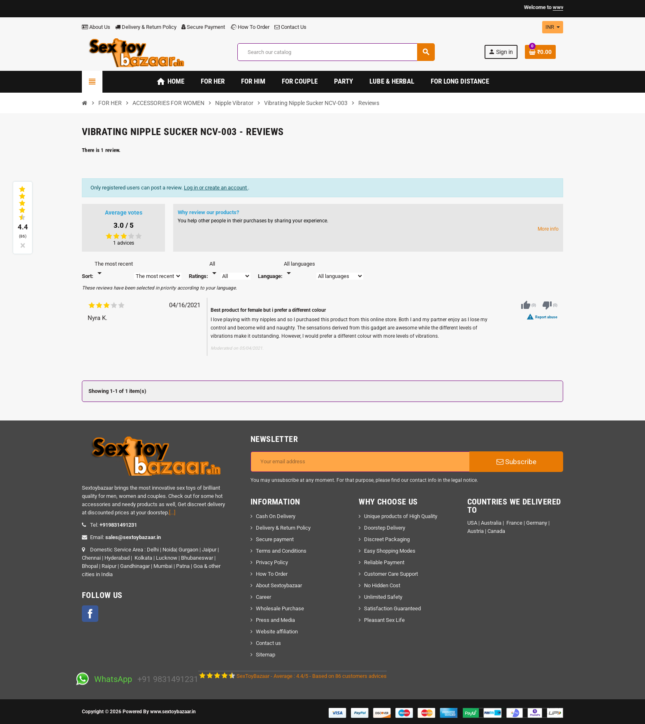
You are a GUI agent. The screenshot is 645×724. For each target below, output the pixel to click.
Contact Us (290, 27)
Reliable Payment (385, 562)
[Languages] (299, 269)
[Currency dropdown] (552, 27)
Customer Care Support (391, 574)
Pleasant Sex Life (384, 620)
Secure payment (275, 539)
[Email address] (360, 461)
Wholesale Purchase (280, 608)
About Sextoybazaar (279, 585)
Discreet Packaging (387, 539)
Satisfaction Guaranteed (392, 608)
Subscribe (516, 462)
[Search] (335, 52)
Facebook (90, 613)
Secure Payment (203, 27)
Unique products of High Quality (400, 516)
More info (548, 229)
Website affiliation (277, 631)
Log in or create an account (216, 188)
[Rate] (214, 269)
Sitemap (265, 655)
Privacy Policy (272, 562)
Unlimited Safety (383, 597)
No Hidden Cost (382, 585)
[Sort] (114, 269)
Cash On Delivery (275, 516)
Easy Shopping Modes (389, 551)
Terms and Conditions (281, 551)
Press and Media (275, 620)
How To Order (249, 27)
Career (263, 597)
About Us (96, 27)
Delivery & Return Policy (145, 27)
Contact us (268, 643)
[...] (172, 512)
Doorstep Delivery (384, 528)
